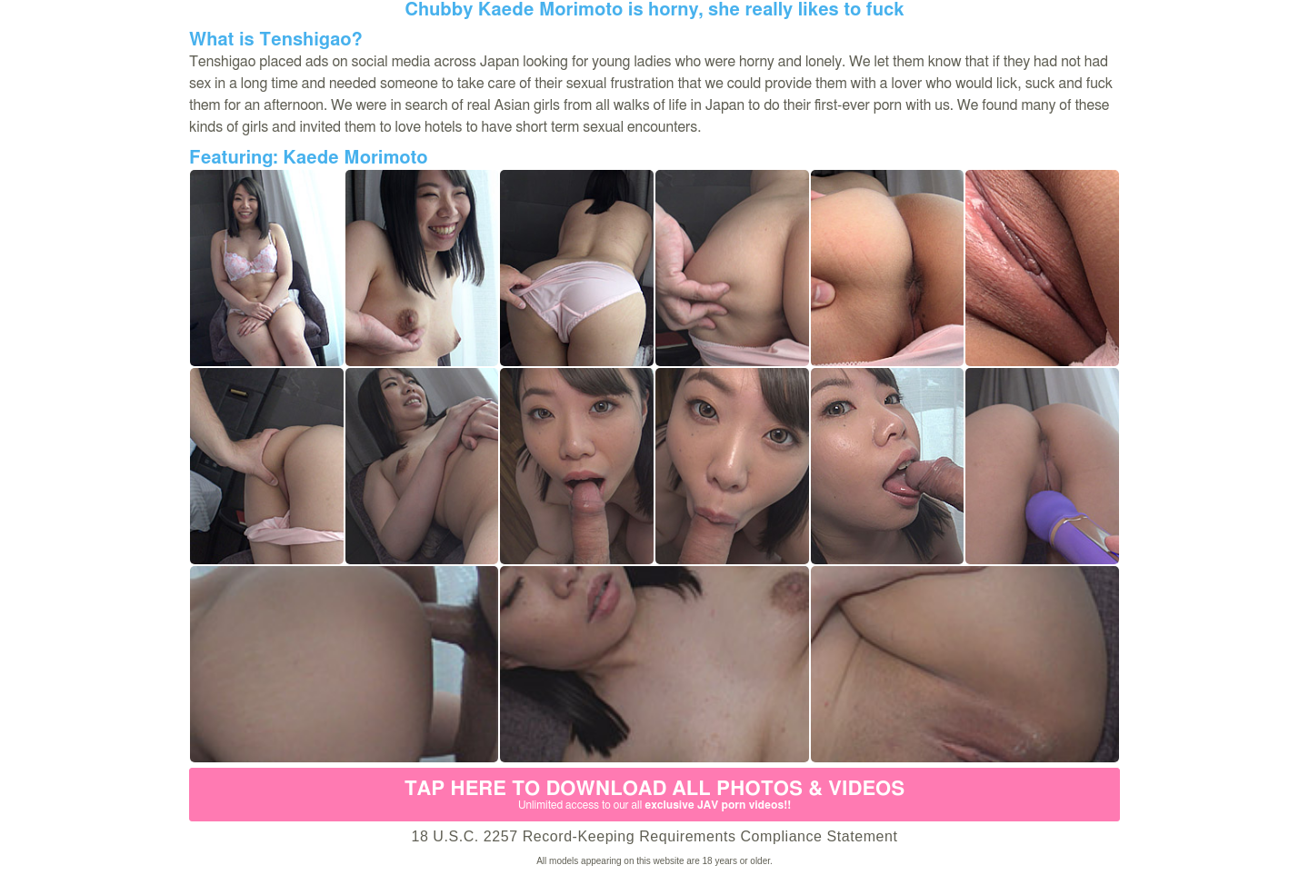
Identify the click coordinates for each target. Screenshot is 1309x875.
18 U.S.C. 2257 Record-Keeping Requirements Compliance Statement (654, 836)
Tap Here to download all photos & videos (654, 795)
